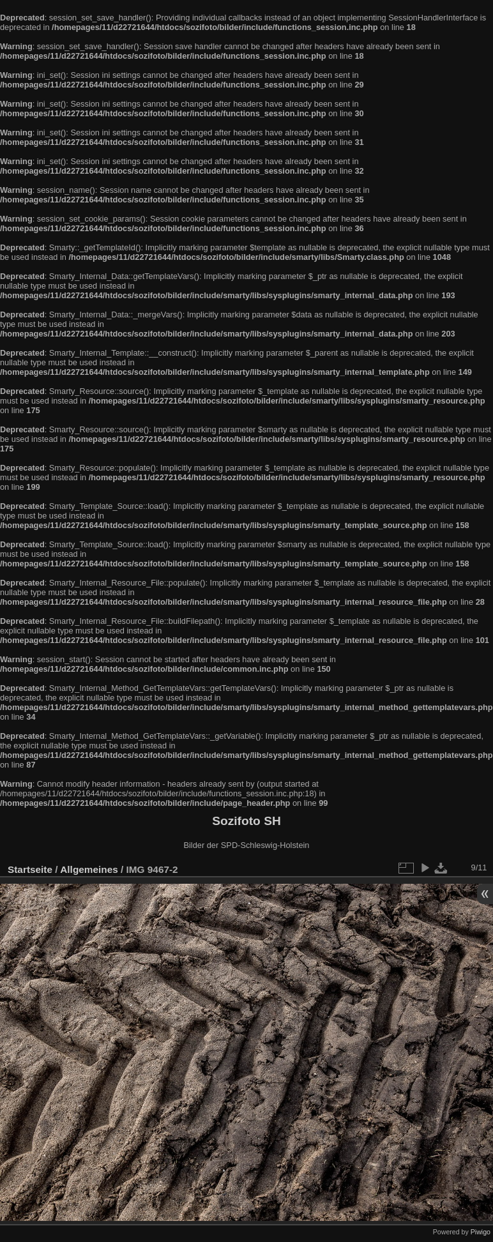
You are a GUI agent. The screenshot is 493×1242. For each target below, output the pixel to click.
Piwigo (480, 1232)
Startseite (30, 869)
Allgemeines (89, 869)
